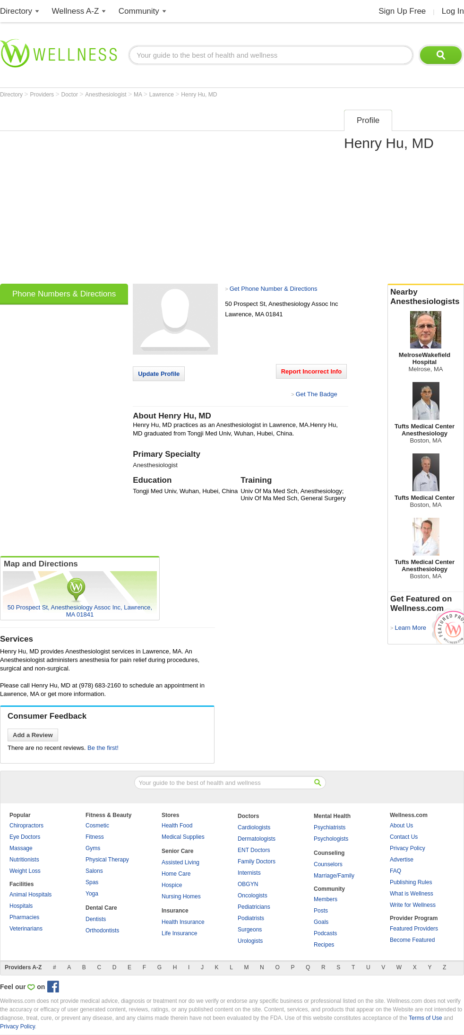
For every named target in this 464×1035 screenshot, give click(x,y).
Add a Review (33, 735)
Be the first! (103, 747)
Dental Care (101, 908)
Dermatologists (256, 838)
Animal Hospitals (30, 894)
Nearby (425, 296)
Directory (16, 11)
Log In (453, 11)
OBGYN (248, 884)
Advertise (401, 859)
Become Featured (412, 940)
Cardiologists (254, 827)
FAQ (395, 871)
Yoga (92, 893)
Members (325, 899)
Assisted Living (180, 862)
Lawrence (162, 94)
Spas (92, 882)
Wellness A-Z (75, 11)
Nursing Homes (181, 896)
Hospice (172, 885)
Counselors (328, 864)
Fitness (95, 837)
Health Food (177, 825)
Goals (321, 922)
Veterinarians (26, 928)
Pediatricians (254, 907)
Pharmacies (24, 917)
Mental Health (332, 816)
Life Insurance (179, 933)
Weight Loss (25, 871)
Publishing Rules (411, 882)
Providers (42, 94)
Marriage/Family (334, 875)
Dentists (96, 919)
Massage (21, 848)
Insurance (175, 910)
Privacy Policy (407, 848)
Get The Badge (316, 394)
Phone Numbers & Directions (64, 293)
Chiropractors (26, 825)
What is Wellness (411, 893)
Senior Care (177, 851)
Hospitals (21, 906)
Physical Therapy (107, 859)
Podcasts (325, 933)
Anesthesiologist (106, 94)
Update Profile (159, 373)
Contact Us (404, 837)
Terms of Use (425, 1018)
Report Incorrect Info (311, 371)
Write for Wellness (413, 905)
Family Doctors (256, 861)
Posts (321, 910)
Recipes (324, 944)
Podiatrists (251, 918)
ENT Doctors (254, 850)
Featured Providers (414, 928)
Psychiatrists (329, 827)
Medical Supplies (183, 837)
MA (139, 94)
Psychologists (331, 838)
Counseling (329, 853)
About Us (401, 825)
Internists (249, 873)
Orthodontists (102, 930)
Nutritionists (24, 859)
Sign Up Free (402, 11)
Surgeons (250, 929)
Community (139, 11)
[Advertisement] (88, 193)
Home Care (176, 873)
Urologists (250, 941)
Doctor (70, 94)
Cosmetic (97, 825)
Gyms (93, 848)
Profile (368, 120)
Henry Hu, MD (199, 94)
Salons (94, 871)
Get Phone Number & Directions (274, 288)
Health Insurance (183, 922)
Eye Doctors (24, 837)
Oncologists (252, 895)
